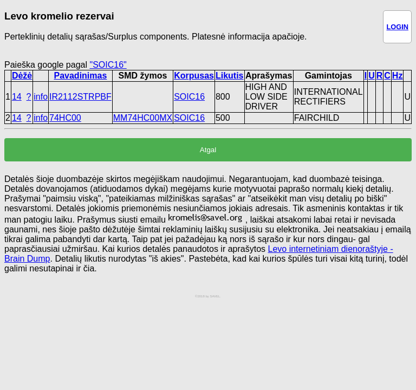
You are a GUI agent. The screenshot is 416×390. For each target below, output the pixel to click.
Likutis (230, 75)
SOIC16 (189, 96)
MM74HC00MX (142, 117)
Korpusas (194, 75)
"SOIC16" (107, 64)
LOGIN (397, 27)
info (41, 96)
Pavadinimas (80, 75)
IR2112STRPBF (80, 96)
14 (17, 96)
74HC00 (65, 117)
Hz (397, 75)
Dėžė (22, 75)
